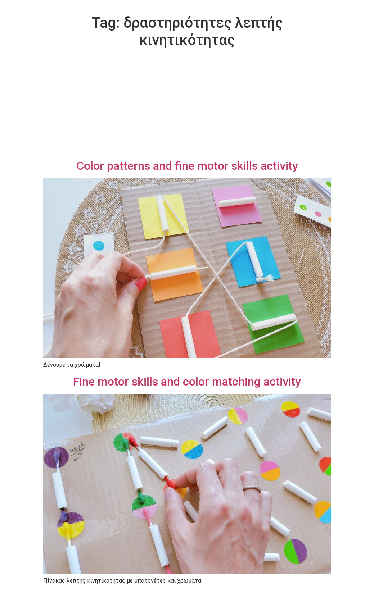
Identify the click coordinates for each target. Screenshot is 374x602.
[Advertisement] (187, 105)
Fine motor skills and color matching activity (187, 381)
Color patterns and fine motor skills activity (187, 166)
